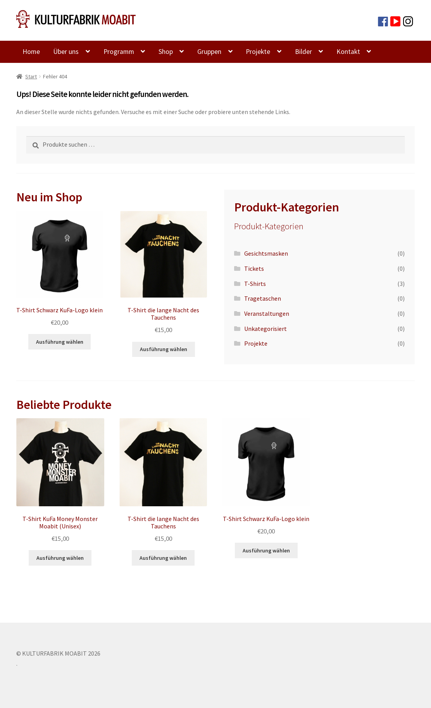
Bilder (303, 51)
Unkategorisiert (265, 328)
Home (31, 51)
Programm (118, 51)
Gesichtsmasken (266, 253)
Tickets (254, 268)
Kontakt (348, 51)
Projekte (258, 51)
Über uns (66, 51)
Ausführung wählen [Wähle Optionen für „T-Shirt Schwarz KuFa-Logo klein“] (59, 341)
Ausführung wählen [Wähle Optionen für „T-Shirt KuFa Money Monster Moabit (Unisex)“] (60, 557)
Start (31, 76)
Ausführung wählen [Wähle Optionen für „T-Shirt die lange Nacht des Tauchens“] (163, 349)
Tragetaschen (262, 298)
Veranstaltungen (266, 313)
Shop (166, 51)
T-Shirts (255, 283)
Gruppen (209, 51)
